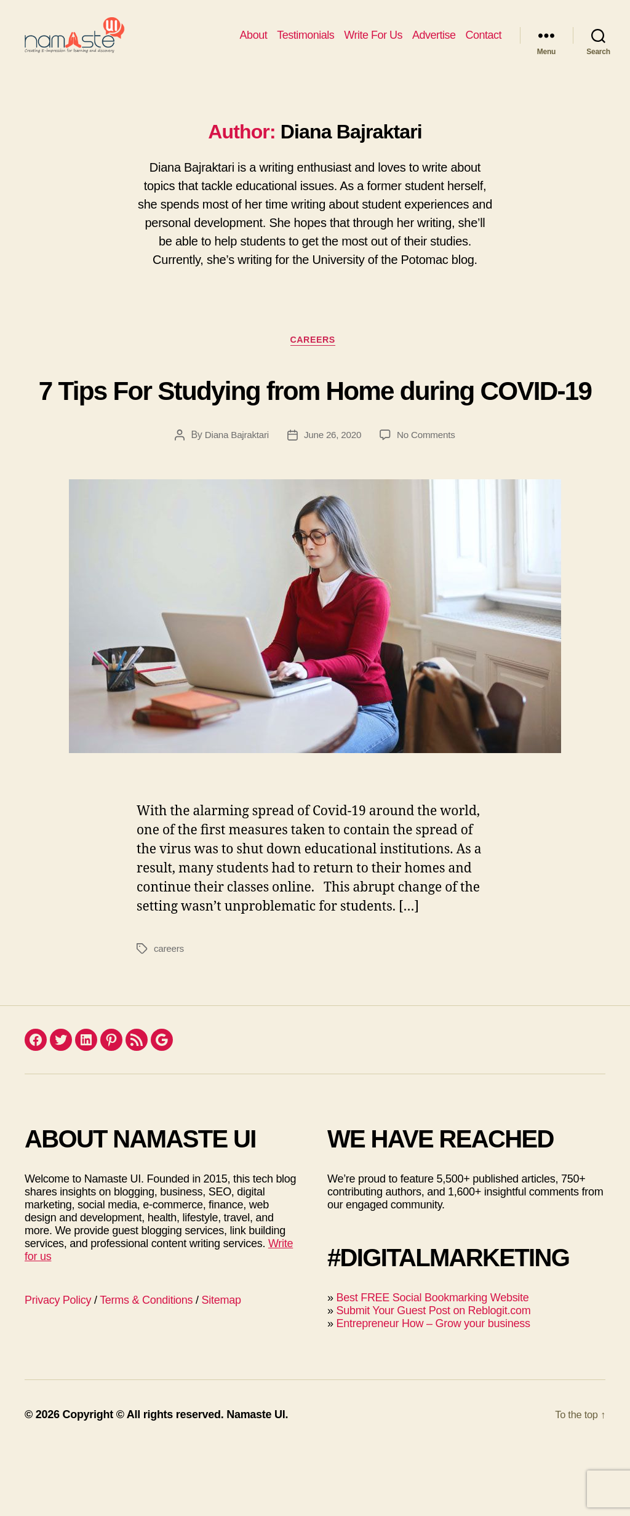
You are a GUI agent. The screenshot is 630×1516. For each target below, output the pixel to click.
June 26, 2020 (333, 501)
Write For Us (373, 44)
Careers (314, 360)
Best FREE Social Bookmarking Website (432, 1364)
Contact (483, 44)
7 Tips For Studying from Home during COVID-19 (315, 430)
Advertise (434, 44)
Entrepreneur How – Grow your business (433, 1390)
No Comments (429, 501)
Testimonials (305, 44)
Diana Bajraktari (234, 501)
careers (169, 1015)
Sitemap (221, 1366)
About (254, 44)
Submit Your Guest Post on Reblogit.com (433, 1377)
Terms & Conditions (146, 1366)
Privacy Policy (58, 1366)
